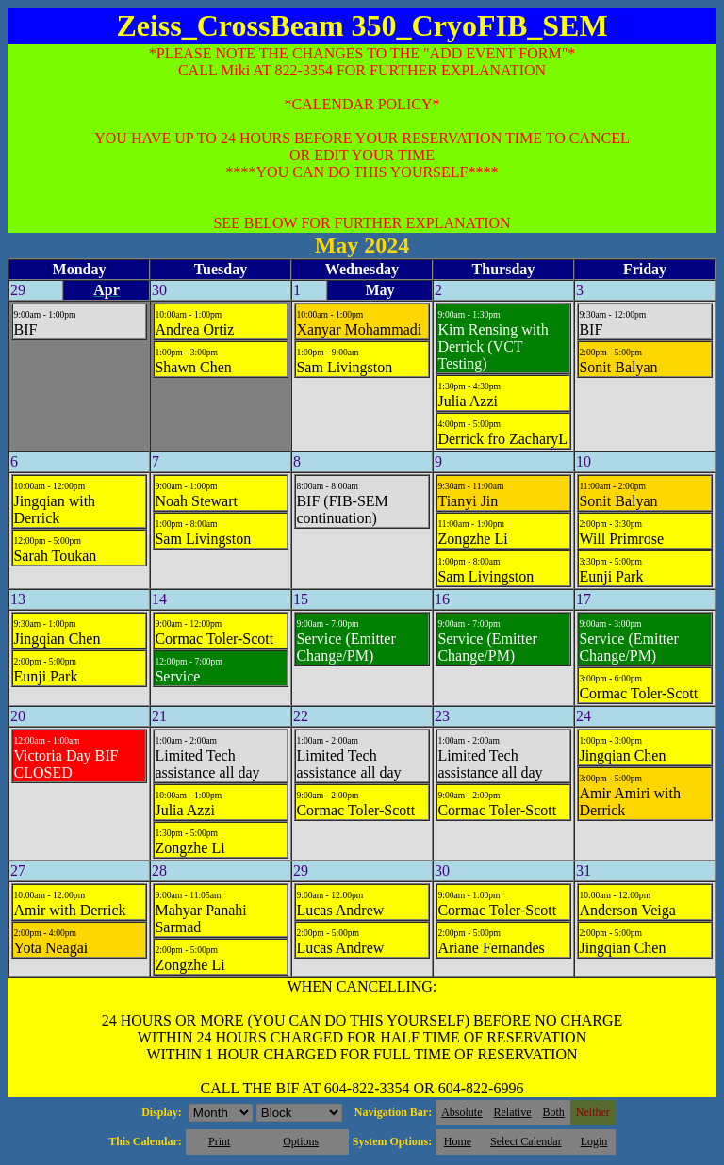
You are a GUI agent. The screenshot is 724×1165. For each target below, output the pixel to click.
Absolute (461, 1112)
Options (301, 1141)
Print (219, 1141)
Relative (513, 1112)
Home (457, 1141)
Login (594, 1141)
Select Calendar (526, 1141)
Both (554, 1112)
